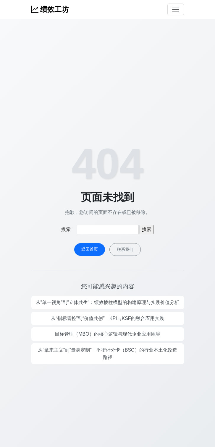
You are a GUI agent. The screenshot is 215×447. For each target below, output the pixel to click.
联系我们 (125, 249)
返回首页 (89, 249)
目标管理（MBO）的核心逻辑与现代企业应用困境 (107, 334)
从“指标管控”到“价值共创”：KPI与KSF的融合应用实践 (107, 318)
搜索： (68, 229)
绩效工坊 (50, 9)
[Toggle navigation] (175, 9)
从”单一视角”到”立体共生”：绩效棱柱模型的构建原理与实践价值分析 (107, 302)
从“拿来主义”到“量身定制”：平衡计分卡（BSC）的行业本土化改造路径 (107, 353)
